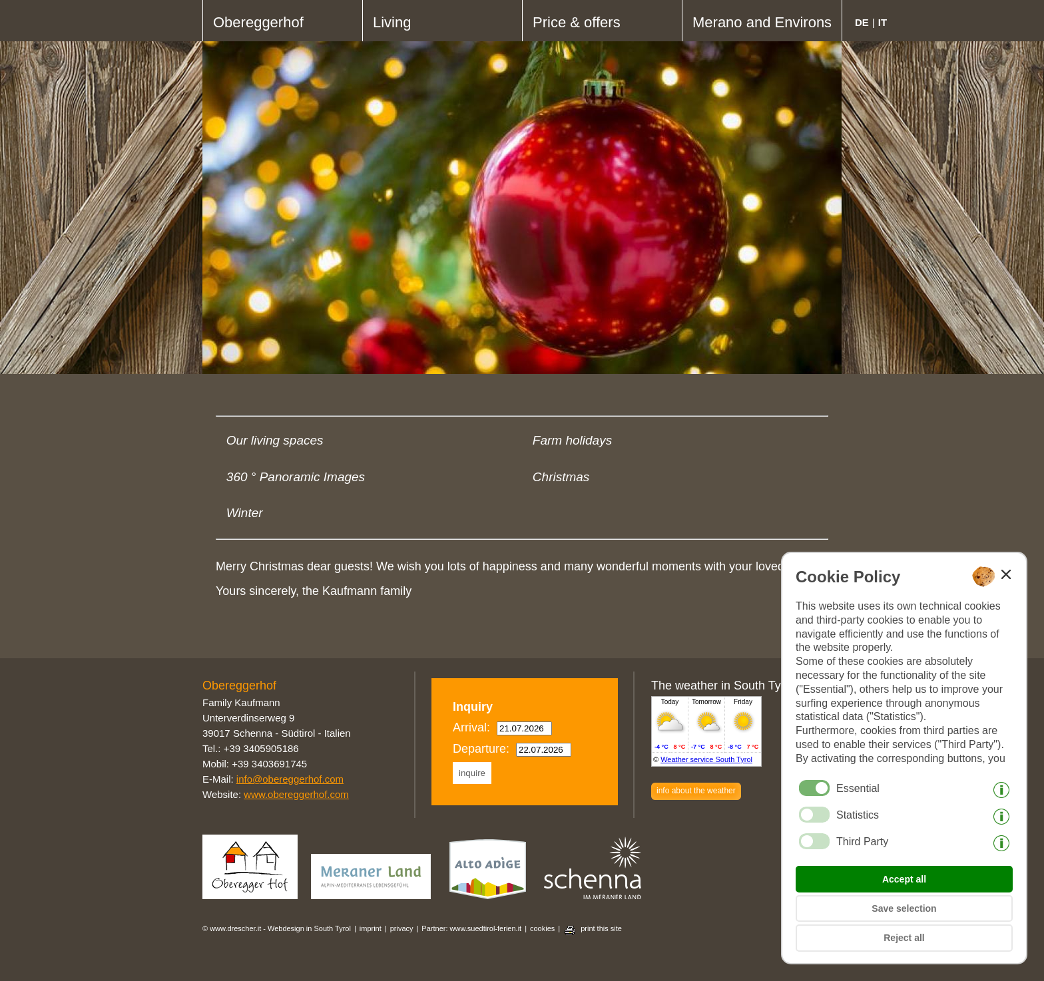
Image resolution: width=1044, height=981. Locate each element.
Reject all (904, 937)
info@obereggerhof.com (290, 779)
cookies (542, 928)
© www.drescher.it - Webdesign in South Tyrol (276, 928)
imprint (371, 928)
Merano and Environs (762, 22)
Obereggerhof (258, 22)
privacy (401, 928)
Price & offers (577, 22)
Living (392, 22)
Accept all (904, 879)
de (862, 22)
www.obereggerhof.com (296, 794)
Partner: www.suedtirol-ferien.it (471, 928)
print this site (601, 928)
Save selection (904, 908)
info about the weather (696, 790)
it (882, 22)
